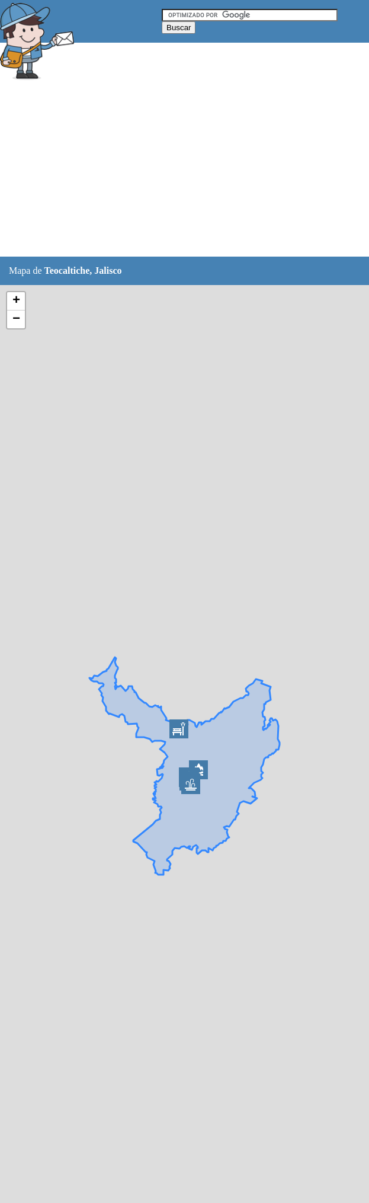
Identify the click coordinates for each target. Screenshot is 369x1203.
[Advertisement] (184, 170)
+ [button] (16, 301)
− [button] (16, 319)
